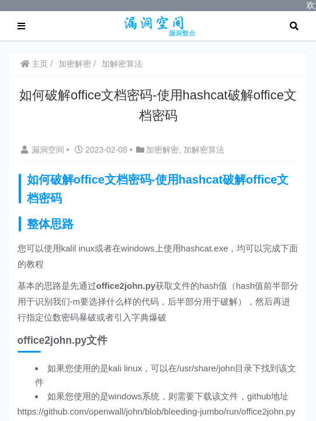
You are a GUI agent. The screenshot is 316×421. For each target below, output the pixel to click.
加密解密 (74, 63)
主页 (34, 63)
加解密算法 (122, 63)
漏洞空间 (44, 149)
